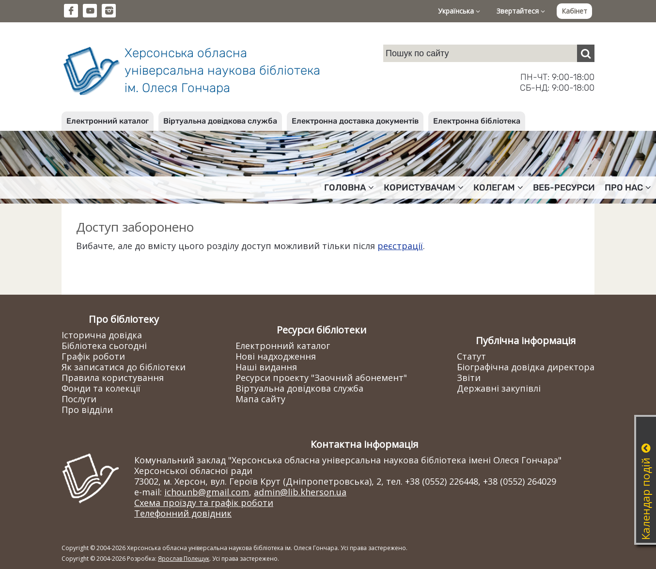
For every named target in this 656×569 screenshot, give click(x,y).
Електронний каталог (107, 121)
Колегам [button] (498, 187)
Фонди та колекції (101, 388)
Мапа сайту (260, 399)
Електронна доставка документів (355, 121)
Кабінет (574, 11)
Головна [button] (349, 187)
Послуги (79, 399)
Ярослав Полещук (183, 558)
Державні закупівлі (499, 388)
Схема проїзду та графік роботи (203, 502)
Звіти (469, 377)
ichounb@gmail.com (206, 492)
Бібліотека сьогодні (104, 345)
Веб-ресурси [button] (564, 187)
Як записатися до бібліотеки (124, 367)
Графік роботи (93, 356)
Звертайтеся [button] (521, 11)
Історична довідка (102, 335)
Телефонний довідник (183, 513)
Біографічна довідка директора (525, 367)
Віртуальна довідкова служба (220, 121)
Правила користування (113, 377)
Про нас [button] (628, 187)
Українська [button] (459, 11)
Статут (471, 356)
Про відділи (87, 409)
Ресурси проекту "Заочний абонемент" (321, 377)
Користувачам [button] (424, 187)
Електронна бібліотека (476, 121)
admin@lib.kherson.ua (300, 492)
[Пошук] (585, 53)
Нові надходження (275, 356)
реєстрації (400, 246)
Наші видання (266, 367)
